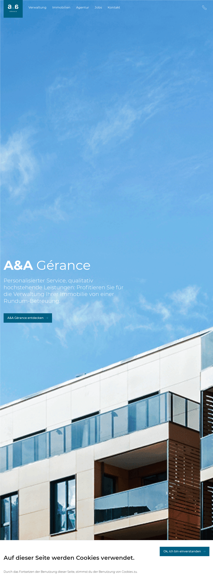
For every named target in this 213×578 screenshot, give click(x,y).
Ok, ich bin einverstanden (182, 555)
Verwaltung (37, 7)
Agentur (82, 7)
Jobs (98, 7)
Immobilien (61, 7)
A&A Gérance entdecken (25, 318)
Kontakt (114, 7)
